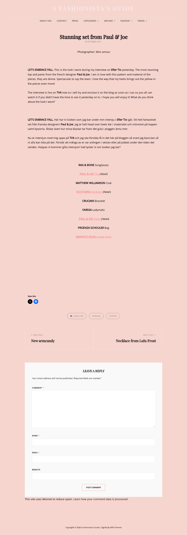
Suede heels (93, 237)
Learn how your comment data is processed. (100, 499)
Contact (62, 20)
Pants (89, 219)
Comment (38, 388)
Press (75, 20)
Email (36, 452)
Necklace (89, 192)
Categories (90, 20)
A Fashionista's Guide (93, 8)
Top (90, 174)
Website (36, 469)
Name (35, 435)
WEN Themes (116, 527)
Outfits (113, 316)
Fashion (125, 20)
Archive (108, 20)
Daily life (78, 316)
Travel (141, 20)
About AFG (45, 20)
